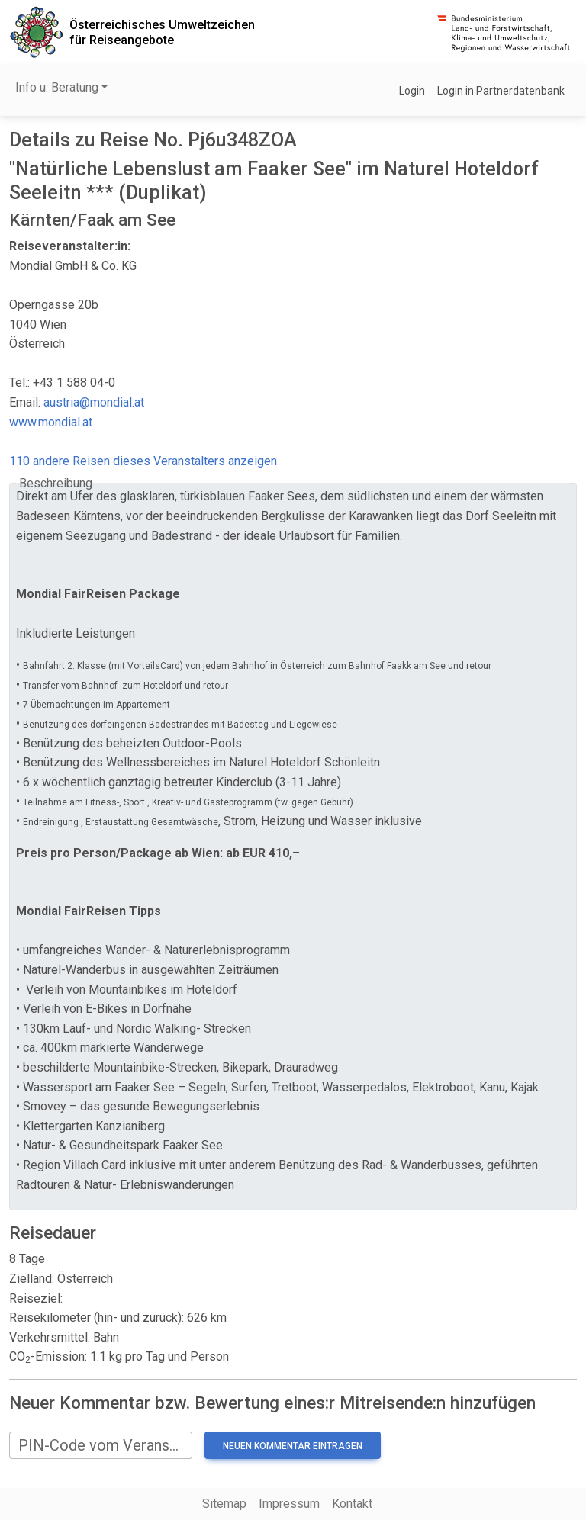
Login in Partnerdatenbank (501, 91)
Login (412, 91)
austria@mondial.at (93, 402)
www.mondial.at (50, 422)
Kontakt (352, 1503)
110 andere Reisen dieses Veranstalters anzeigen (143, 461)
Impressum (289, 1503)
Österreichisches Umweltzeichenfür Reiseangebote (162, 32)
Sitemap (224, 1503)
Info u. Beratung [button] (56, 87)
